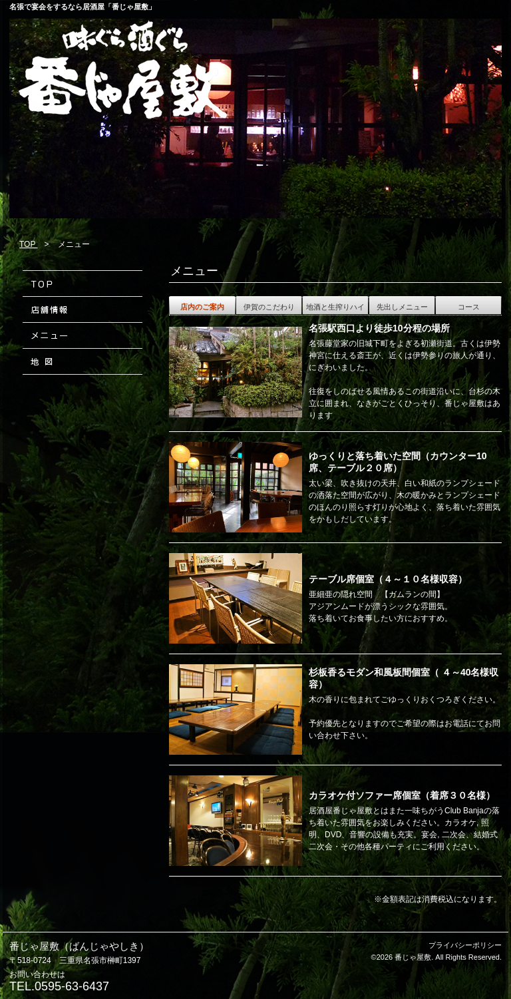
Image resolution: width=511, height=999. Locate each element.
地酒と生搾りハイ (335, 307)
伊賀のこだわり (269, 307)
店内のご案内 (202, 307)
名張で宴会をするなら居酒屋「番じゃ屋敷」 (82, 7)
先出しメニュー (402, 307)
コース (469, 307)
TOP (28, 244)
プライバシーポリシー (465, 945)
